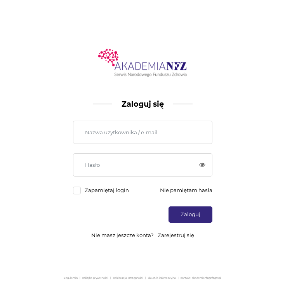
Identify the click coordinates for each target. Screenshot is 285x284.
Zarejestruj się (176, 235)
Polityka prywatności (95, 278)
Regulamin (71, 278)
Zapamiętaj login (107, 190)
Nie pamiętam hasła (186, 190)
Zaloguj (190, 214)
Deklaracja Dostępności (128, 278)
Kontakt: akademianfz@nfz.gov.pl (201, 278)
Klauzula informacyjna (162, 278)
